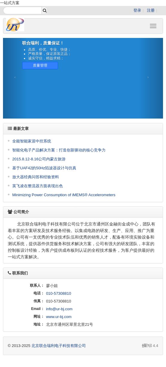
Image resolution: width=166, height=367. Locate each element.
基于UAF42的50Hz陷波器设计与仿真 (44, 168)
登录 (137, 10)
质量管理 (40, 65)
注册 (151, 10)
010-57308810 (58, 293)
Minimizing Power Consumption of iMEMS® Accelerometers (63, 195)
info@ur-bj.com (59, 309)
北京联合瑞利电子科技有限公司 (58, 345)
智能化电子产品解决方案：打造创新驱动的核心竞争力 (59, 150)
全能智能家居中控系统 (31, 141)
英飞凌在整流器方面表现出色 (37, 186)
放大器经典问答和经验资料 (35, 177)
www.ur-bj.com (58, 316)
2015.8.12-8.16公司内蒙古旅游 (39, 159)
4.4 (150, 346)
